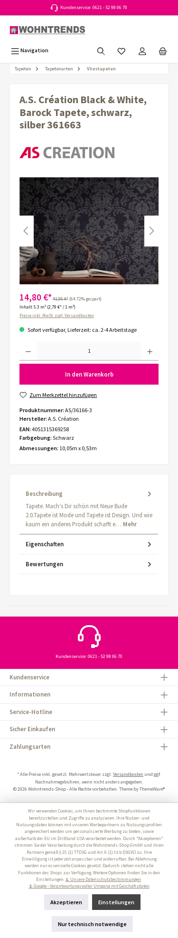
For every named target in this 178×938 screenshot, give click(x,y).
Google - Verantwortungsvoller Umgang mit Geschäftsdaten (89, 886)
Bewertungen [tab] (89, 564)
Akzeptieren (66, 902)
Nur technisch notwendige (92, 924)
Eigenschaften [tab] (89, 544)
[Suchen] (101, 50)
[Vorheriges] (26, 230)
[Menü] (30, 50)
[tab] (88, 509)
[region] (89, 230)
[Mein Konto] (142, 50)
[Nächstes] (151, 230)
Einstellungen (116, 902)
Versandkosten (128, 774)
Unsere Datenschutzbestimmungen (103, 879)
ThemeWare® (152, 789)
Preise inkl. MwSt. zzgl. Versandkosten (56, 316)
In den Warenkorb (89, 374)
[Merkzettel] (121, 50)
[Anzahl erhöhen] (150, 351)
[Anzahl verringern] (28, 351)
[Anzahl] (89, 351)
